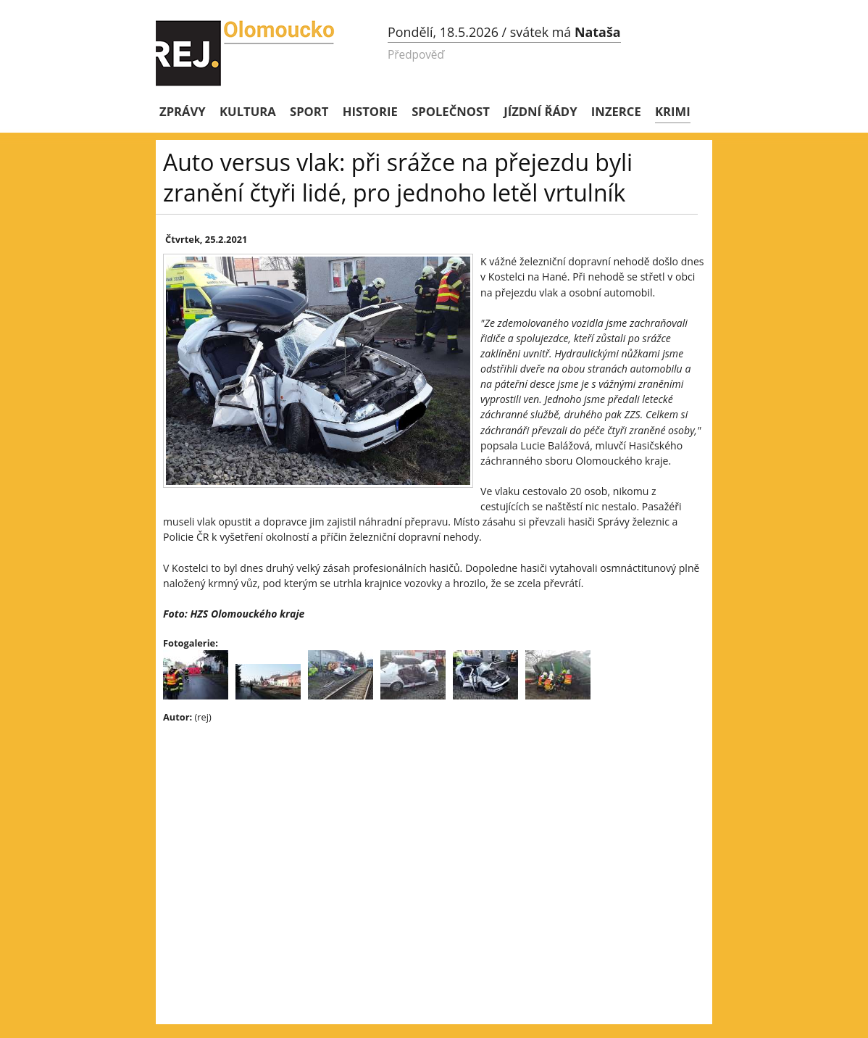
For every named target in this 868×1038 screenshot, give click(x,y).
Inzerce (616, 111)
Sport (309, 111)
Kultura (248, 111)
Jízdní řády (540, 111)
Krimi (672, 111)
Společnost (451, 111)
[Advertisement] (416, 840)
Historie (370, 111)
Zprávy (182, 111)
